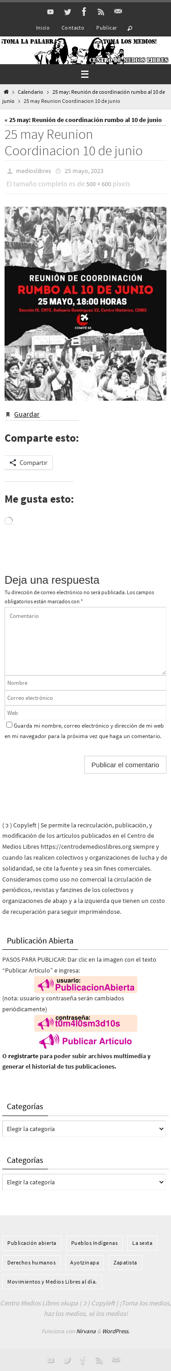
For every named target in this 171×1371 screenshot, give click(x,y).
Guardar (27, 413)
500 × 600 (98, 184)
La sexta (142, 1242)
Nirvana (86, 1331)
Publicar (106, 27)
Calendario (30, 92)
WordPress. (116, 1331)
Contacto (73, 27)
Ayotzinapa (84, 1262)
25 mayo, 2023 (84, 171)
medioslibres (33, 171)
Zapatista (125, 1262)
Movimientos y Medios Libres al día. (52, 1281)
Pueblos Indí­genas (94, 1242)
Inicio (43, 27)
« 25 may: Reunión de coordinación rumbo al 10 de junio (83, 120)
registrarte (23, 1056)
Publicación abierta (32, 1242)
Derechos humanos (31, 1262)
